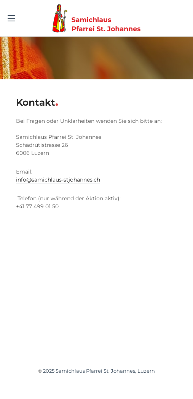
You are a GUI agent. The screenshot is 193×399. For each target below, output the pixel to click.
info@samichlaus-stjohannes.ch (58, 179)
